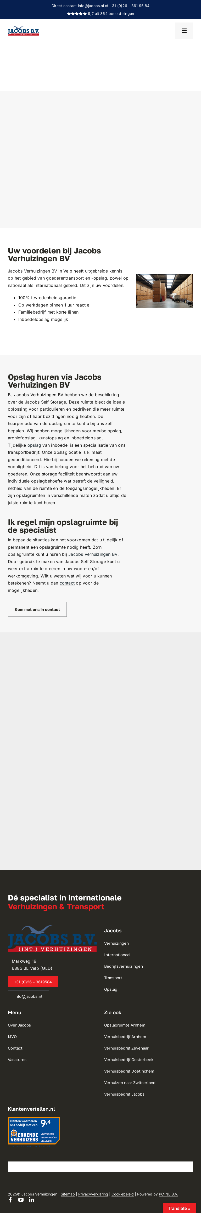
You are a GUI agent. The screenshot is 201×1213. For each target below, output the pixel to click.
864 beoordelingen (117, 13)
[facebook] (10, 1200)
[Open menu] (184, 30)
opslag (34, 445)
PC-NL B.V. (168, 1194)
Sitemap (68, 1194)
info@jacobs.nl (90, 5)
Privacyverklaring (93, 1194)
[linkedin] (31, 1200)
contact (67, 583)
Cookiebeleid (122, 1194)
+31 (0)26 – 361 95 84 (129, 5)
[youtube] (21, 1200)
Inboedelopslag (33, 319)
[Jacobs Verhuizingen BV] (23, 28)
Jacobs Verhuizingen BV (93, 554)
